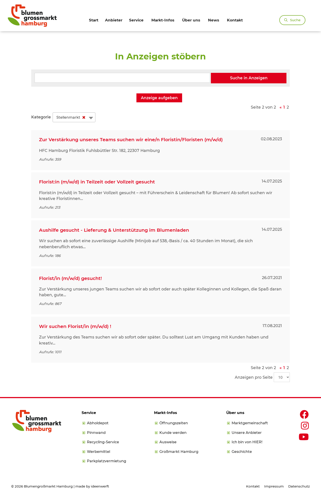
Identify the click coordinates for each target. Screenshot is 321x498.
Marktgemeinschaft (250, 423)
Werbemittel (98, 452)
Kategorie (41, 117)
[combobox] (74, 117)
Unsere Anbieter (247, 433)
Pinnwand (96, 433)
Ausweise (168, 442)
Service (136, 20)
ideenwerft (100, 486)
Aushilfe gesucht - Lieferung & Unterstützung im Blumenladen (114, 230)
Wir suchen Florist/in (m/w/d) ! (75, 326)
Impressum (274, 486)
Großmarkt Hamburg (178, 452)
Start (93, 20)
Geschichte (242, 452)
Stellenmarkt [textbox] (71, 117)
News (213, 20)
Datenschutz (299, 486)
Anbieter (113, 20)
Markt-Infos (162, 20)
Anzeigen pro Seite (254, 377)
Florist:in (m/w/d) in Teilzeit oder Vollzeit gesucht (97, 182)
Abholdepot (98, 423)
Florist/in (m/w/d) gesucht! (70, 278)
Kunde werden (173, 433)
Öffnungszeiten (173, 423)
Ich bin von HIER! (247, 442)
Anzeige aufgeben (159, 97)
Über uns (191, 20)
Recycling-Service (103, 442)
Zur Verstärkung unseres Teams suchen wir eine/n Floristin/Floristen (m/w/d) (131, 139)
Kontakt (235, 20)
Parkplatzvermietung (106, 461)
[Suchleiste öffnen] (292, 20)
